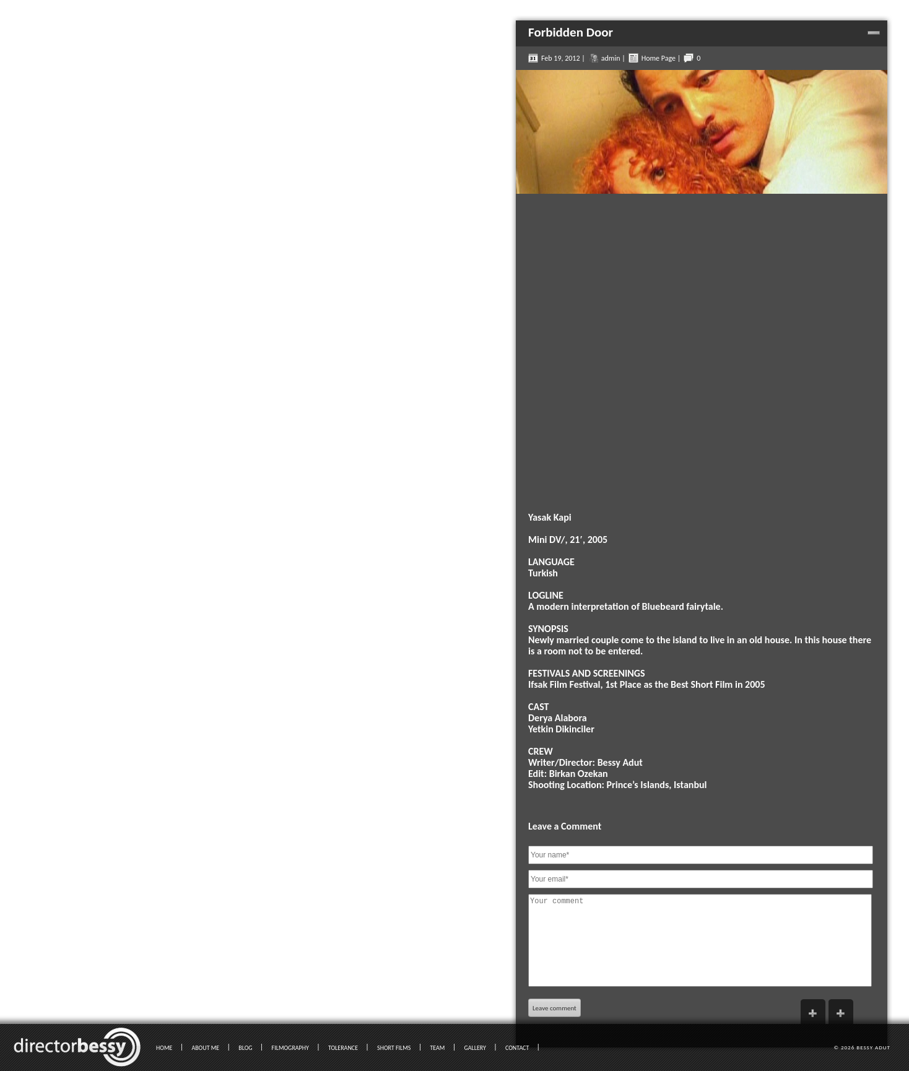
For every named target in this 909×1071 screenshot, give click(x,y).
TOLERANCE (343, 1048)
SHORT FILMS (394, 1048)
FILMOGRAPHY (290, 1048)
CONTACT (517, 1048)
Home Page (659, 58)
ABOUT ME (205, 1048)
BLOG (245, 1048)
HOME (164, 1048)
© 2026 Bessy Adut (861, 1047)
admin (610, 58)
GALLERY (475, 1048)
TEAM (437, 1048)
